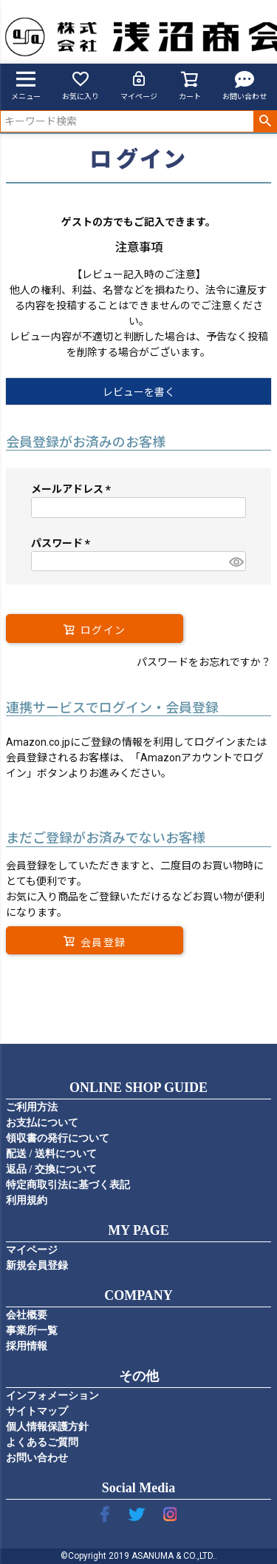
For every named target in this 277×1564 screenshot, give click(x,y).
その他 (139, 1376)
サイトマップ (37, 1411)
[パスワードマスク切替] (235, 561)
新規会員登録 (37, 1265)
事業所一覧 (32, 1330)
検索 (264, 121)
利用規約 (26, 1200)
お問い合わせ (244, 85)
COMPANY (138, 1295)
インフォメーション (52, 1395)
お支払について (42, 1122)
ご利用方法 (32, 1107)
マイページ (138, 85)
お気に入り (80, 85)
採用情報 (26, 1346)
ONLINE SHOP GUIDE (138, 1087)
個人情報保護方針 (47, 1426)
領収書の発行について (57, 1138)
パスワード (63, 543)
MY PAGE (138, 1230)
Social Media (139, 1487)
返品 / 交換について (51, 1169)
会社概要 (26, 1315)
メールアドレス (73, 489)
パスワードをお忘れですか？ (204, 662)
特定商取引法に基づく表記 (68, 1184)
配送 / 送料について (51, 1153)
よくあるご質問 (42, 1442)
